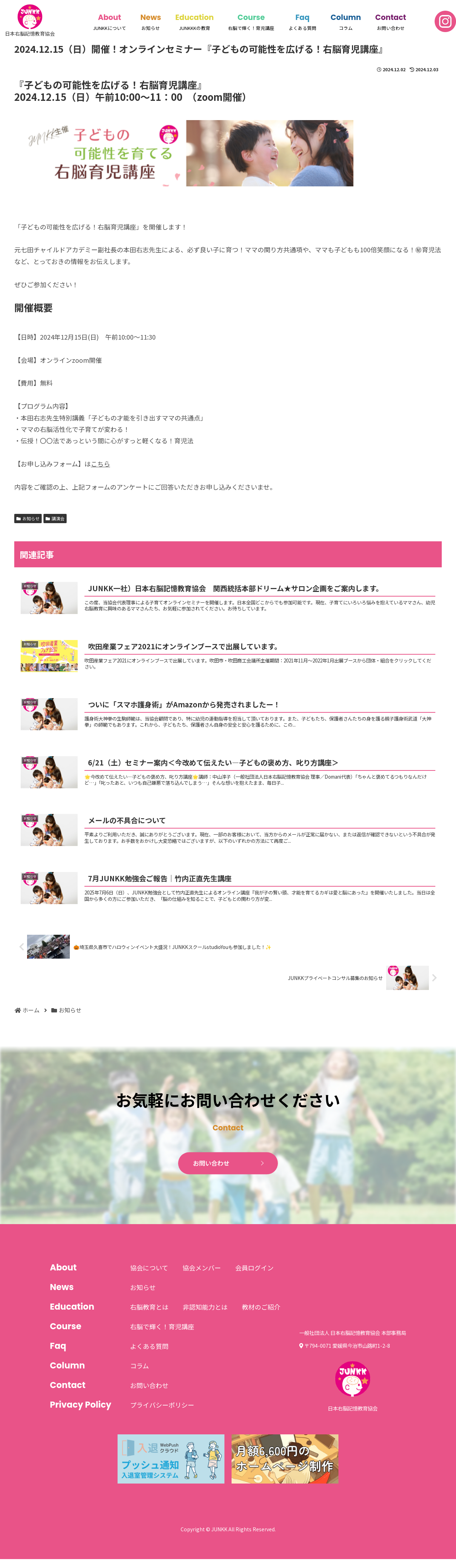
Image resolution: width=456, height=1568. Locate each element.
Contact (390, 17)
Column (346, 17)
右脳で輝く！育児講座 (162, 1335)
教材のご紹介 (261, 1316)
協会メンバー (201, 1276)
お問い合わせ (211, 1172)
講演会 (55, 518)
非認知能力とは (205, 1316)
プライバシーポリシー (162, 1414)
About (109, 17)
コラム (139, 1374)
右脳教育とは (149, 1316)
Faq (302, 17)
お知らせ (28, 518)
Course (251, 17)
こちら (100, 463)
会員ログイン (254, 1276)
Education (194, 17)
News (150, 17)
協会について (149, 1276)
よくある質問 (149, 1355)
